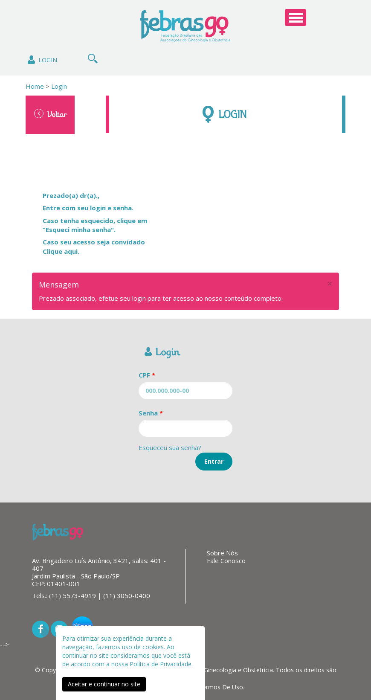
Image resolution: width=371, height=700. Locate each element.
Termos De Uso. (221, 687)
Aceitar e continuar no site (104, 684)
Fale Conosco (226, 560)
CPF (147, 375)
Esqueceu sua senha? (170, 447)
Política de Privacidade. (161, 664)
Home (35, 86)
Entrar (213, 461)
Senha (151, 413)
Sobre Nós (222, 553)
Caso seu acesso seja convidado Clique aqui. (94, 246)
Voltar (50, 114)
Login (41, 60)
